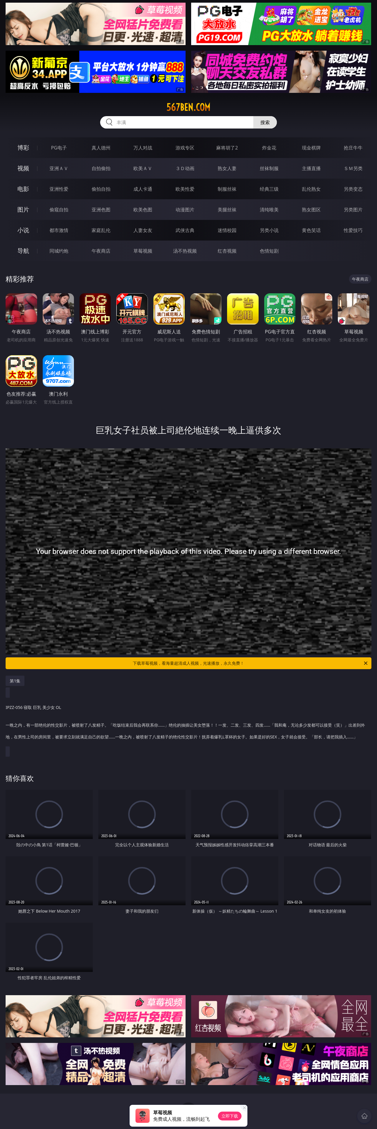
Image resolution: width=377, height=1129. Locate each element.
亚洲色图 (101, 209)
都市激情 (58, 230)
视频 (23, 168)
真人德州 (101, 147)
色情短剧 (269, 251)
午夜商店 (101, 251)
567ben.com (188, 107)
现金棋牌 (311, 147)
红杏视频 (227, 251)
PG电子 (59, 147)
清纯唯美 (269, 209)
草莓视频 (142, 251)
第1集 (15, 681)
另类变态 (353, 189)
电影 (23, 189)
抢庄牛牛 (353, 147)
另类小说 (269, 230)
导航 (23, 251)
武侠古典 (185, 230)
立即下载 (229, 1116)
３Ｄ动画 (185, 168)
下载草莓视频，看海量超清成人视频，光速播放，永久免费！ (250, 663)
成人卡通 (142, 189)
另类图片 (353, 209)
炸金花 (269, 147)
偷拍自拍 (101, 189)
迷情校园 (227, 230)
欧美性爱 (185, 189)
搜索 (265, 122)
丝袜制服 (269, 168)
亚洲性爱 (58, 189)
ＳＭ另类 (353, 168)
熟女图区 (311, 209)
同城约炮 (58, 251)
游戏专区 (185, 147)
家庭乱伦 (101, 230)
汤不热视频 (185, 251)
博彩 (23, 148)
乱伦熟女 (311, 189)
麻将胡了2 (227, 147)
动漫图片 (185, 209)
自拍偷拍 (101, 168)
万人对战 (142, 147)
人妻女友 (142, 230)
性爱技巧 (353, 230)
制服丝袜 (227, 189)
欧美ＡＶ (142, 168)
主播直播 (311, 168)
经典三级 (269, 189)
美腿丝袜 (227, 209)
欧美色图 (142, 209)
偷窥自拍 (58, 209)
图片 (23, 209)
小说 (23, 230)
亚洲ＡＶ (58, 168)
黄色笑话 (311, 230)
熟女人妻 (227, 168)
